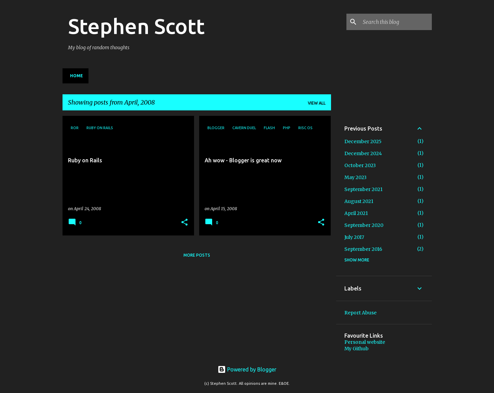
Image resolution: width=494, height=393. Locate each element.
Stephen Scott (136, 26)
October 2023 (360, 165)
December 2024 (363, 153)
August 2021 (358, 201)
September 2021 (363, 189)
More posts (196, 255)
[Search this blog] (396, 22)
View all (317, 103)
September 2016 (363, 249)
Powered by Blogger (247, 369)
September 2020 (363, 225)
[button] (184, 222)
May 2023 (355, 177)
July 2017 (354, 237)
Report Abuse (360, 313)
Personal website (364, 342)
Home (76, 75)
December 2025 (363, 141)
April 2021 (356, 213)
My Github (356, 348)
